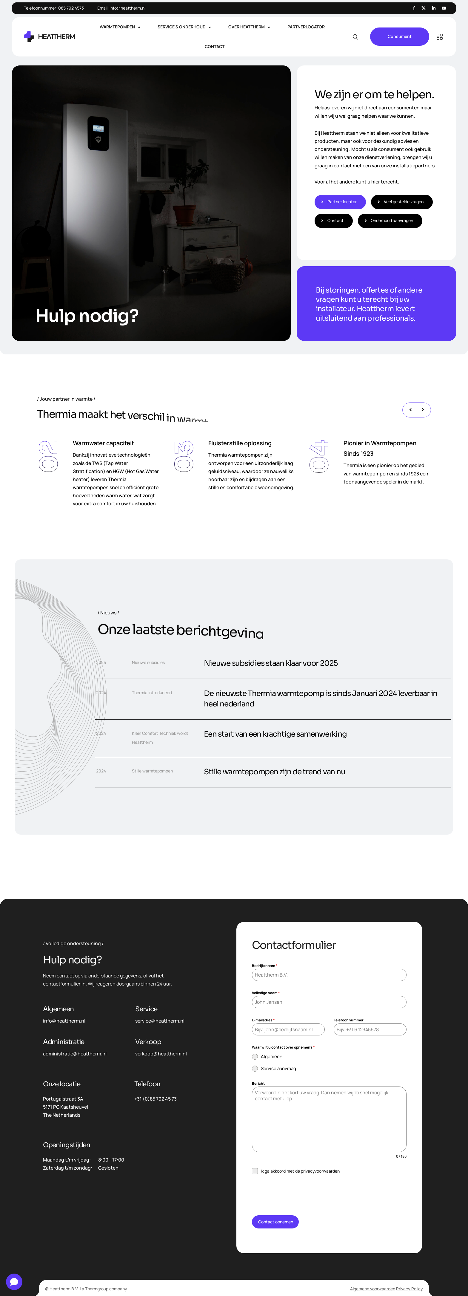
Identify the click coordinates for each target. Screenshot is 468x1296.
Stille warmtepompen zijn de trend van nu (274, 771)
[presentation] (410, 410)
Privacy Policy (409, 1288)
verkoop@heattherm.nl (161, 1053)
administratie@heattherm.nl (75, 1053)
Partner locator (341, 201)
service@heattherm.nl (159, 1020)
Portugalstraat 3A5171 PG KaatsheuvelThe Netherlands (65, 1106)
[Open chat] (14, 1282)
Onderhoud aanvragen (391, 220)
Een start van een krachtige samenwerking (275, 734)
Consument (400, 36)
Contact (334, 220)
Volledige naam (266, 992)
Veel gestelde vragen (403, 201)
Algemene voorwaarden (372, 1288)
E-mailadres (263, 1020)
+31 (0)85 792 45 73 (155, 1098)
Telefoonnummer (349, 1020)
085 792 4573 (71, 8)
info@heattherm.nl (127, 8)
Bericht (258, 1083)
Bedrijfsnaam (265, 965)
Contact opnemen (275, 1222)
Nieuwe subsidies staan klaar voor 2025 (271, 663)
